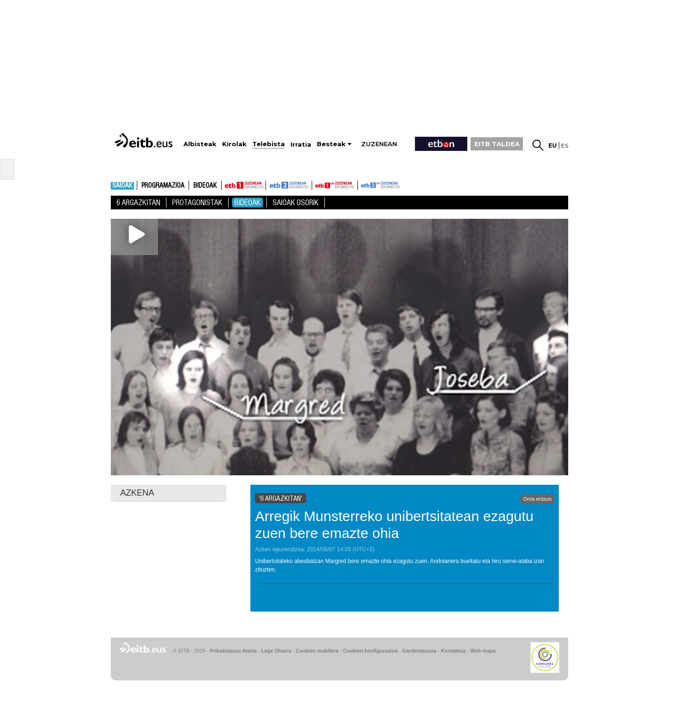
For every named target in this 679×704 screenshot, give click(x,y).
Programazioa (162, 186)
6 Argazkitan (138, 202)
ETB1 (243, 185)
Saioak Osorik (296, 202)
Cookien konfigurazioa (370, 651)
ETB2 (289, 185)
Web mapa (483, 651)
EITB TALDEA (497, 144)
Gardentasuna (419, 651)
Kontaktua (453, 651)
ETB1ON (316, 184)
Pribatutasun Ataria (233, 651)
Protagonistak (197, 202)
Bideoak (205, 186)
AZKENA (137, 492)
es (564, 145)
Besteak (331, 144)
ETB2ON (362, 184)
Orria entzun (537, 499)
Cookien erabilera (317, 651)
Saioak (122, 186)
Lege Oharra (276, 651)
